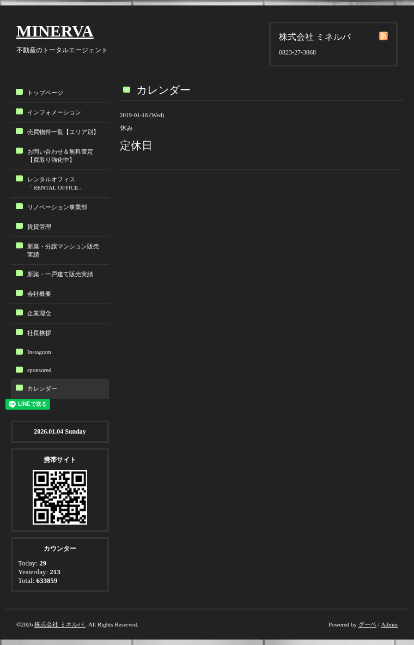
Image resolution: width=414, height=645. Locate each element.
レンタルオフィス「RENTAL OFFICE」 (58, 183)
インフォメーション (54, 112)
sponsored (39, 370)
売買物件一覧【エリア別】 (63, 132)
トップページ (45, 92)
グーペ (367, 624)
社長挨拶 (39, 333)
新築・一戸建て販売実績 (60, 274)
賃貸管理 (39, 226)
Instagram (39, 352)
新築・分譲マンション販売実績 (63, 250)
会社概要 (39, 293)
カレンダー (42, 388)
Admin (389, 624)
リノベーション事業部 (57, 207)
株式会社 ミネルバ (60, 624)
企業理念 (39, 313)
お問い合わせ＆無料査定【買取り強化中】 (60, 155)
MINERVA (55, 31)
